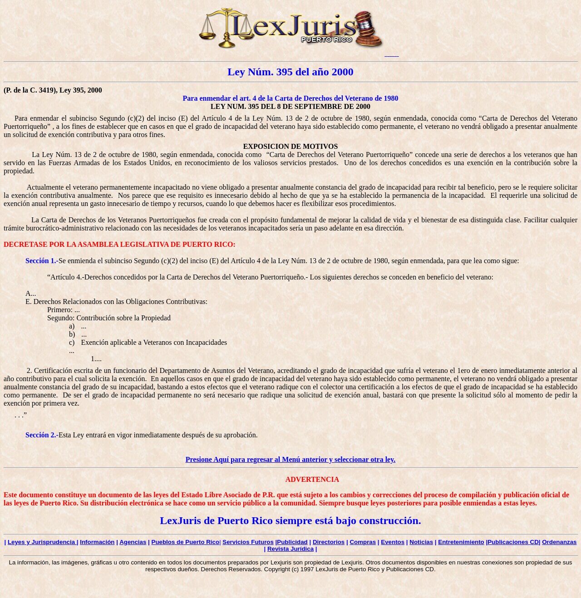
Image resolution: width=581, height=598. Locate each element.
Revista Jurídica (290, 548)
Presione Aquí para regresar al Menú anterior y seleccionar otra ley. (291, 459)
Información (97, 542)
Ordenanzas (559, 542)
